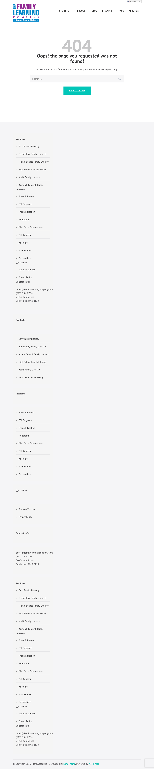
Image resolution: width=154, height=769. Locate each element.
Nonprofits (24, 219)
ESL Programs (25, 204)
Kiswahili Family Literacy (31, 185)
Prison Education (27, 212)
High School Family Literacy (32, 169)
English (131, 2)
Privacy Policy (25, 277)
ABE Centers (25, 235)
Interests (64, 11)
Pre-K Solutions (26, 196)
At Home (23, 243)
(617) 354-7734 (24, 293)
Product (80, 11)
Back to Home (77, 90)
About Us (134, 11)
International (25, 250)
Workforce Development (31, 227)
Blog (94, 11)
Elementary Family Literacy (32, 154)
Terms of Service (27, 269)
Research (107, 11)
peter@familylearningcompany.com (34, 289)
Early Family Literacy (29, 146)
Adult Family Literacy (29, 177)
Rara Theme (69, 763)
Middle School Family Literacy (34, 162)
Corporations (25, 258)
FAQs (121, 11)
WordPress (94, 763)
